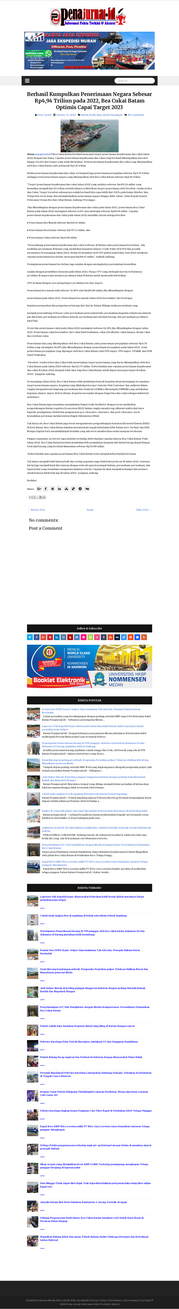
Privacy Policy (98, 1300)
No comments (136, 114)
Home (90, 509)
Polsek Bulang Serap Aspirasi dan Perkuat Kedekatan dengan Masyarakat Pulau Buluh (91, 1057)
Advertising (130, 1300)
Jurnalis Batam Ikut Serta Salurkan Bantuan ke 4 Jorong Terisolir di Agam (83, 1202)
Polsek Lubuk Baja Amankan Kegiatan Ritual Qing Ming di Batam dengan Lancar (87, 1026)
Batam (84, 114)
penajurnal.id (42, 154)
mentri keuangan (112, 114)
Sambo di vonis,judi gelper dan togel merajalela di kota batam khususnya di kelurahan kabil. (95, 811)
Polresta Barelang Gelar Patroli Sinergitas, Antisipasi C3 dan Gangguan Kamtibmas (89, 1041)
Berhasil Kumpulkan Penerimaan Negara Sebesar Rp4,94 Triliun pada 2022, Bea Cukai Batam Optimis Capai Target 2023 (89, 101)
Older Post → (143, 509)
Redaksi (30, 1300)
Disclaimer (115, 1300)
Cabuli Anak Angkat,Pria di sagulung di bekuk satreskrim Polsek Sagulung (84, 794)
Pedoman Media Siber (49, 1300)
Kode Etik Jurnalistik (76, 1300)
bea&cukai (95, 114)
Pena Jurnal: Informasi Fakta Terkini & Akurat (93, 1304)
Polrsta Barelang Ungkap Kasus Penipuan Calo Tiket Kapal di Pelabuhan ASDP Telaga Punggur (96, 1110)
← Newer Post (36, 509)
